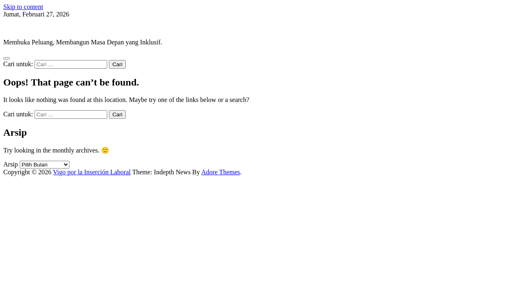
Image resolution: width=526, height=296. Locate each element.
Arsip (10, 164)
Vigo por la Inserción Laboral (42, 28)
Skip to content (23, 6)
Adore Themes (220, 172)
